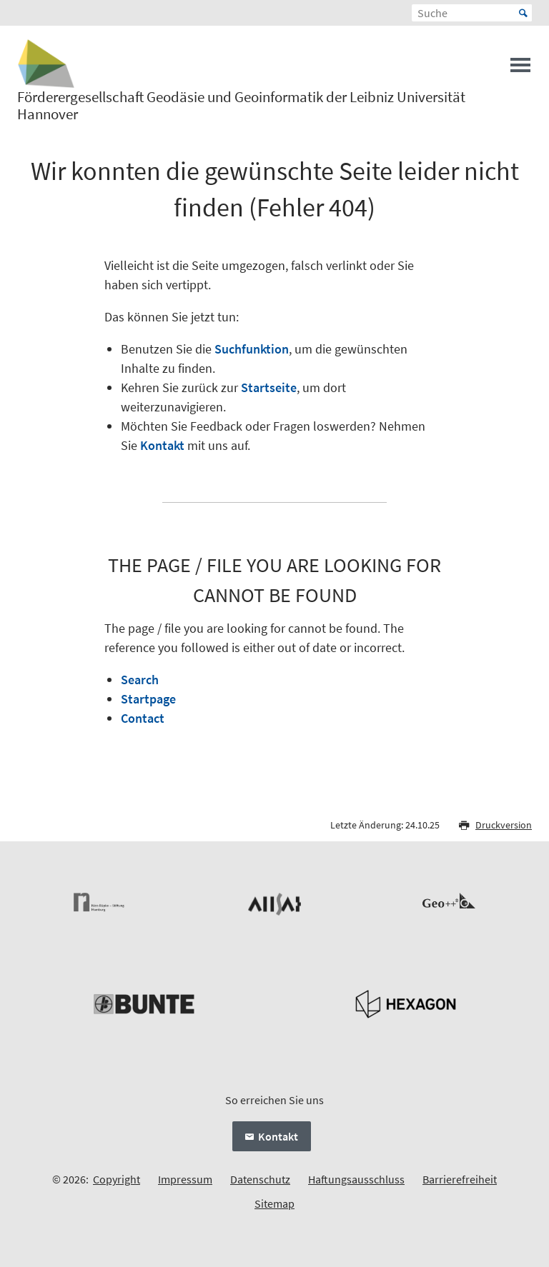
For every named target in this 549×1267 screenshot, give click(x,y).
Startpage (148, 699)
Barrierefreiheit (459, 1179)
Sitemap (274, 1203)
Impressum (185, 1179)
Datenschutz (260, 1179)
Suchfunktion (251, 349)
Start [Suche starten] (523, 12)
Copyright (116, 1179)
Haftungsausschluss (356, 1179)
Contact (142, 718)
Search (140, 679)
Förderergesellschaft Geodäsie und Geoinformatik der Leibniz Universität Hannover (241, 106)
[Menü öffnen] (520, 69)
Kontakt (162, 445)
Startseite (269, 387)
